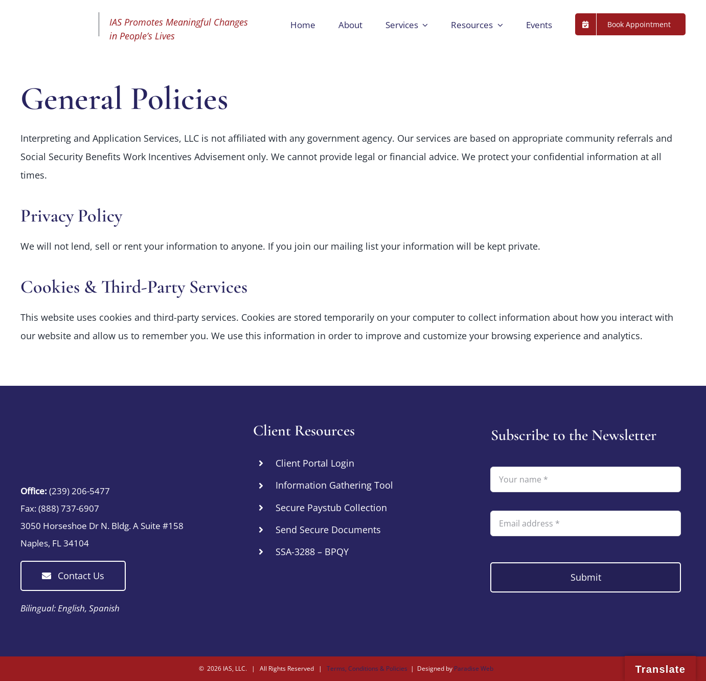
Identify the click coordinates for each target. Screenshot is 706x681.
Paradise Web (473, 668)
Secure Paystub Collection (331, 507)
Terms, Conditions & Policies (367, 668)
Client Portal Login (315, 463)
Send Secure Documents (328, 529)
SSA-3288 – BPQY (312, 551)
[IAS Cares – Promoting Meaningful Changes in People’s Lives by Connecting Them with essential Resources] (84, 426)
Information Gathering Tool (334, 485)
